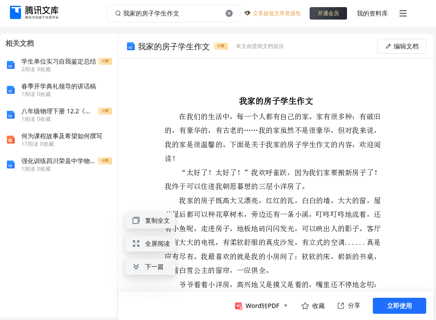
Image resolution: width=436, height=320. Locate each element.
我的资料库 (372, 13)
